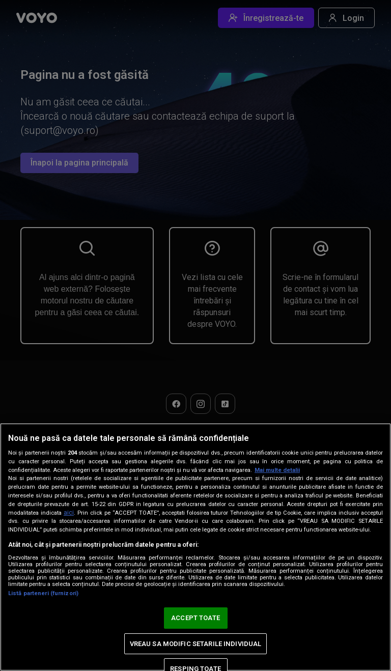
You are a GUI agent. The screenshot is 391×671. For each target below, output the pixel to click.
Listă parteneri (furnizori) (43, 593)
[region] (195, 547)
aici (69, 512)
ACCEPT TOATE (195, 618)
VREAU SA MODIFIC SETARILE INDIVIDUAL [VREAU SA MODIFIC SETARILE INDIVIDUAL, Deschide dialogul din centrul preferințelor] (196, 644)
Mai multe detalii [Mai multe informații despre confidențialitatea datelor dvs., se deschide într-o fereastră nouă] (277, 470)
